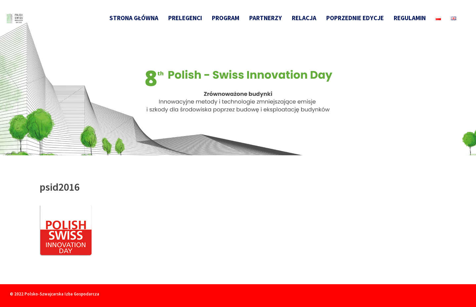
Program (225, 18)
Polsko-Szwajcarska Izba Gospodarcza (61, 293)
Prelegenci (185, 18)
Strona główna (133, 18)
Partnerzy (265, 18)
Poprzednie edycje (355, 18)
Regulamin (410, 18)
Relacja (304, 18)
